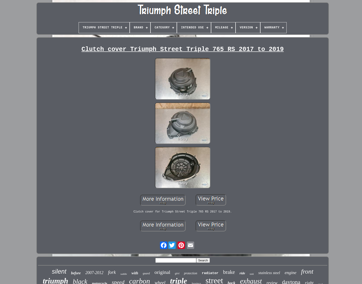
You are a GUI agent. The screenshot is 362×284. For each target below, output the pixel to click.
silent (59, 271)
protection (190, 273)
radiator (210, 273)
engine (291, 272)
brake (229, 272)
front (307, 271)
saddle (123, 273)
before (76, 273)
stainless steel (269, 273)
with (135, 273)
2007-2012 (94, 272)
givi (177, 273)
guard (146, 273)
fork (112, 272)
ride (242, 273)
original (162, 272)
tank (252, 274)
